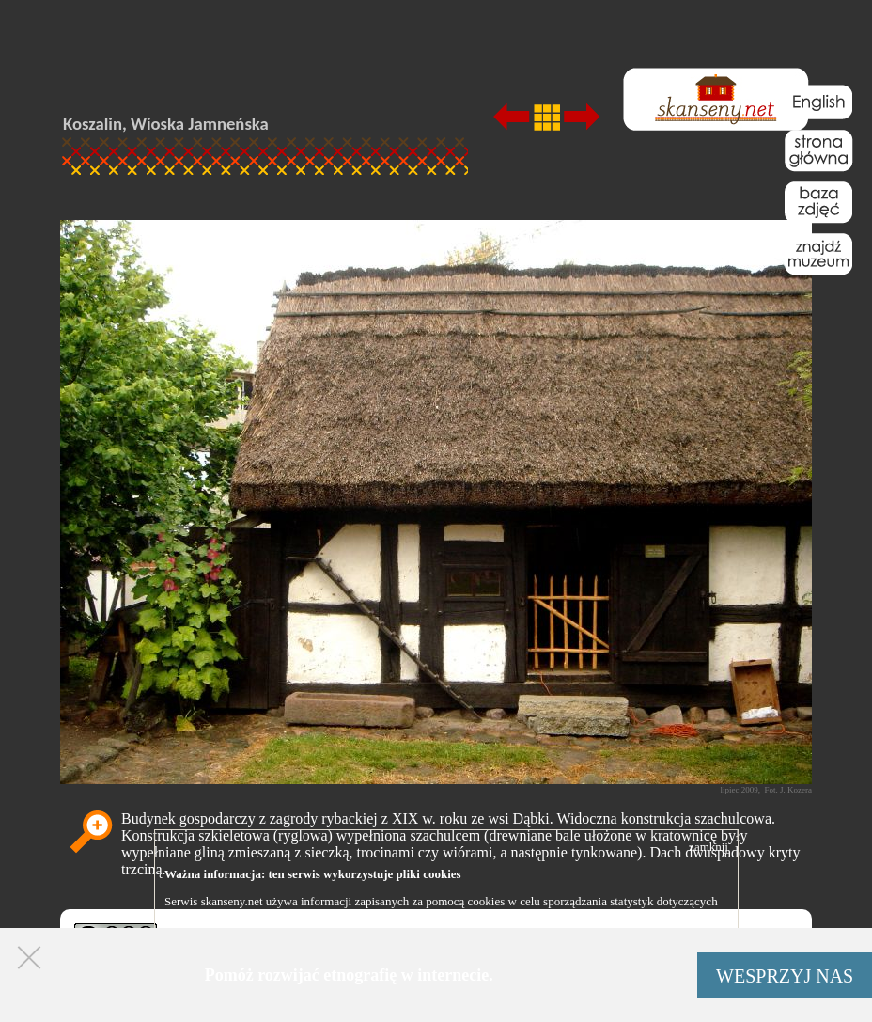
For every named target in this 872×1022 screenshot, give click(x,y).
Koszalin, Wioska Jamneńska (166, 123)
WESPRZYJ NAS (784, 976)
